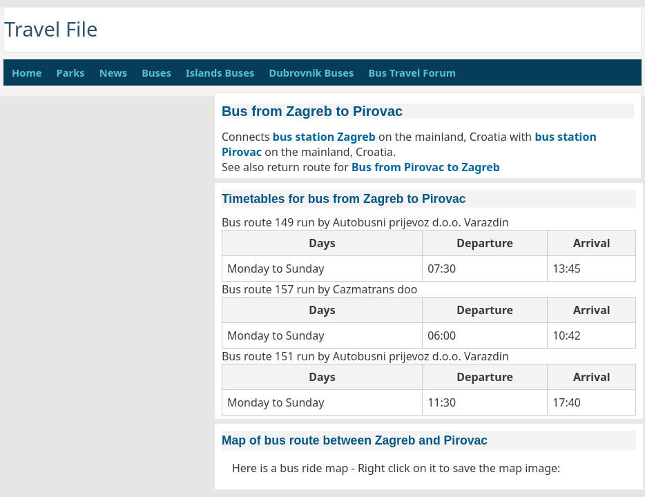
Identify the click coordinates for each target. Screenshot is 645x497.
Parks (71, 72)
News (113, 72)
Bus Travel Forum (412, 72)
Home (27, 72)
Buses (156, 72)
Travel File (51, 29)
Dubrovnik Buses (311, 72)
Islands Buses (220, 72)
